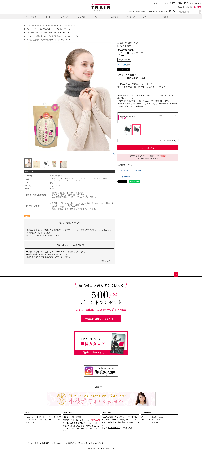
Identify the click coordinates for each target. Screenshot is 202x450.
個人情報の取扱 (96, 443)
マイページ (163, 11)
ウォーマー (34, 29)
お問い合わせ (57, 443)
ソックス (81, 17)
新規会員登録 (140, 11)
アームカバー (131, 17)
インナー (98, 17)
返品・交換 (107, 412)
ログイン (131, 11)
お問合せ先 (146, 412)
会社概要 (45, 443)
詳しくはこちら (107, 261)
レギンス (64, 17)
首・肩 (43, 36)
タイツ (47, 17)
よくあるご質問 (32, 443)
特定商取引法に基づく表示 (76, 443)
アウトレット (148, 17)
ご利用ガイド (152, 11)
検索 (200, 12)
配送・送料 (67, 412)
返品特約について (124, 165)
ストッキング (31, 17)
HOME (26, 25)
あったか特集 (35, 36)
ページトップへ (176, 274)
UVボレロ (115, 17)
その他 (165, 17)
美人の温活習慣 (35, 25)
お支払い (27, 412)
